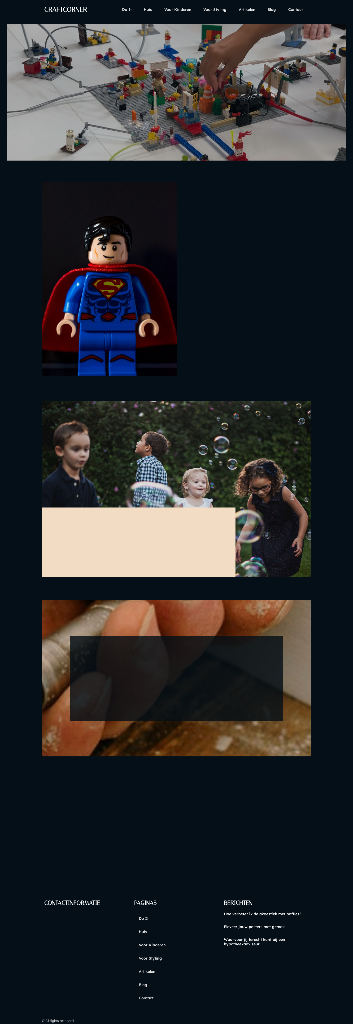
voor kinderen (166, 9)
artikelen (240, 9)
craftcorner (67, 9)
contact (294, 9)
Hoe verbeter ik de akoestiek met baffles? (262, 914)
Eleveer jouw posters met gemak (254, 927)
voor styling (206, 9)
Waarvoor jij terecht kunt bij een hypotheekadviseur (254, 942)
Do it (110, 9)
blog (268, 9)
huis (134, 9)
